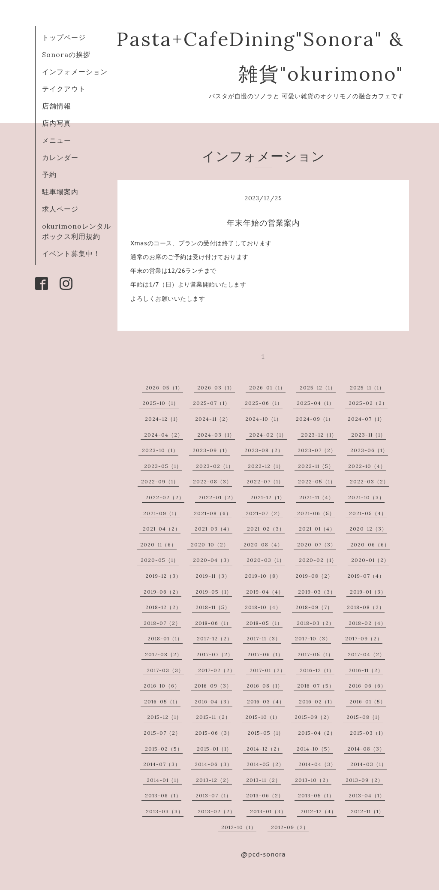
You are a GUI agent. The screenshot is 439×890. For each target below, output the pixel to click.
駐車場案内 (60, 191)
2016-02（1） (317, 701)
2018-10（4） (263, 607)
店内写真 (56, 123)
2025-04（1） (315, 403)
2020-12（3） (368, 528)
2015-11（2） (213, 717)
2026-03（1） (216, 387)
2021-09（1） (161, 513)
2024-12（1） (163, 419)
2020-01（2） (370, 560)
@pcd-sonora (263, 854)
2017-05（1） (316, 654)
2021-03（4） (213, 528)
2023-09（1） (211, 450)
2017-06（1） (265, 654)
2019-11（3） (212, 576)
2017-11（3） (264, 638)
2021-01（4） (317, 528)
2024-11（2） (213, 419)
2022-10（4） (367, 466)
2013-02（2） (216, 811)
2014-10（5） (315, 748)
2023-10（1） (160, 450)
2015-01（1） (214, 748)
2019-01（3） (368, 591)
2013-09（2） (364, 780)
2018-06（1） (213, 623)
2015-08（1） (364, 717)
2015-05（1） (265, 733)
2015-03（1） (368, 733)
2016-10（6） (162, 685)
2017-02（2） (216, 670)
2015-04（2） (317, 733)
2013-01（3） (268, 811)
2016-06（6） (367, 685)
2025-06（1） (264, 403)
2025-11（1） (367, 387)
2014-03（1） (368, 764)
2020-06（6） (370, 544)
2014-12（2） (265, 748)
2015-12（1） (164, 717)
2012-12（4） (319, 811)
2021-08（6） (213, 513)
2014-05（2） (265, 764)
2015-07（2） (162, 733)
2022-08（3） (212, 481)
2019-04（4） (265, 591)
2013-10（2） (313, 780)
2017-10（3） (313, 638)
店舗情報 (56, 106)
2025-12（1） (318, 387)
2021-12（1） (267, 497)
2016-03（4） (266, 701)
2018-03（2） (315, 623)
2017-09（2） (363, 638)
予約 (49, 174)
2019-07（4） (366, 576)
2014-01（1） (164, 780)
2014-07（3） (161, 764)
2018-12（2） (163, 607)
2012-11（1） (367, 811)
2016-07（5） (315, 685)
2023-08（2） (263, 450)
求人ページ (60, 209)
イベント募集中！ (71, 253)
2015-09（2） (313, 717)
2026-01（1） (267, 387)
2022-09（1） (160, 481)
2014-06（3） (213, 764)
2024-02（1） (268, 434)
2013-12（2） (214, 780)
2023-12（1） (319, 434)
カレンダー (60, 157)
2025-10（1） (160, 403)
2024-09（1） (315, 419)
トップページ (64, 37)
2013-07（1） (213, 795)
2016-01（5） (367, 701)
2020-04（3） (212, 560)
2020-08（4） (263, 544)
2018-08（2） (366, 607)
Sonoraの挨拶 (66, 54)
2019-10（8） (263, 576)
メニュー (56, 140)
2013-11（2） (263, 780)
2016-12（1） (317, 670)
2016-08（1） (265, 685)
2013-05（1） (316, 795)
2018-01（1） (165, 638)
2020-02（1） (318, 560)
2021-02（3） (266, 528)
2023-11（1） (368, 434)
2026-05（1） (164, 387)
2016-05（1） (162, 701)
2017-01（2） (268, 670)
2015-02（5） (164, 748)
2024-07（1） (366, 419)
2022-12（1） (266, 466)
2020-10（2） (210, 544)
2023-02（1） (215, 466)
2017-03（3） (165, 670)
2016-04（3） (213, 701)
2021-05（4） (368, 513)
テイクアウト (64, 88)
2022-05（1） (317, 481)
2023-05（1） (163, 466)
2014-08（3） (366, 748)
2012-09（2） (290, 827)
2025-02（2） (368, 403)
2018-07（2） (162, 623)
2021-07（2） (264, 513)
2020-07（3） (316, 544)
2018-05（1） (264, 623)
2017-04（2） (366, 654)
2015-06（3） (214, 733)
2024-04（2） (163, 434)
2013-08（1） (163, 795)
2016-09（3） (213, 685)
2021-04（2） (161, 528)
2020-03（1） (266, 560)
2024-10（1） (263, 419)
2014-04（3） (317, 764)
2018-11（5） (212, 607)
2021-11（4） (316, 497)
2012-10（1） (238, 827)
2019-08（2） (314, 576)
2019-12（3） (163, 576)
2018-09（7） (314, 607)
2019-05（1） (213, 591)
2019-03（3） (317, 591)
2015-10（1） (262, 717)
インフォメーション (75, 71)
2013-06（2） (265, 795)
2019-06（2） (162, 591)
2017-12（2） (214, 638)
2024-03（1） (216, 434)
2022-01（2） (217, 497)
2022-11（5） (316, 466)
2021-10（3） (366, 497)
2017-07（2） (214, 654)
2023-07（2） (317, 450)
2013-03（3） (164, 811)
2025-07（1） (211, 403)
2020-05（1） (160, 560)
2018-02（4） (367, 623)
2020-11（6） (158, 544)
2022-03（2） (369, 481)
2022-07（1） (265, 481)
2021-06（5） (316, 513)
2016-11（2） (366, 670)
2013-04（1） (367, 795)
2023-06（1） (369, 450)
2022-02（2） (164, 497)
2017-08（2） (163, 654)
